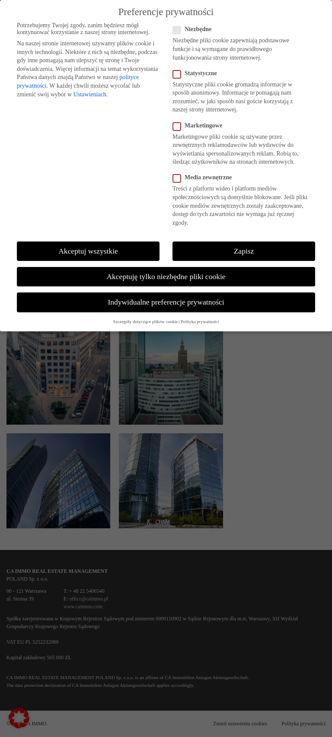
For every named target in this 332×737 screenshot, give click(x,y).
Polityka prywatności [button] (200, 321)
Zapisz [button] (244, 251)
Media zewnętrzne (205, 177)
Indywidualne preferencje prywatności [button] (166, 302)
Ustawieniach (89, 94)
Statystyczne (198, 73)
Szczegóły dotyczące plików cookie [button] (145, 321)
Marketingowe (201, 125)
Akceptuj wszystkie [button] (88, 251)
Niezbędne (195, 29)
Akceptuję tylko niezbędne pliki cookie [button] (165, 276)
